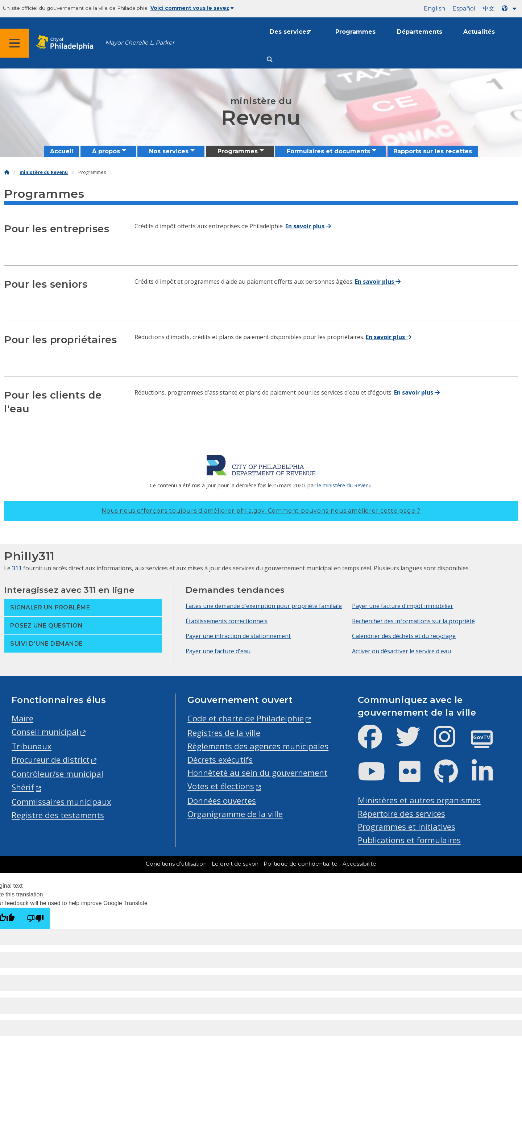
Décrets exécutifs (220, 759)
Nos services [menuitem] (168, 151)
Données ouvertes (221, 800)
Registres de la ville (223, 732)
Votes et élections (220, 786)
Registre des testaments (58, 815)
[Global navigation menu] (14, 43)
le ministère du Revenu (344, 485)
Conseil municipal (45, 731)
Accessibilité (359, 864)
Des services (290, 31)
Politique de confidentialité (300, 864)
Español (464, 8)
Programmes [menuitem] (238, 151)
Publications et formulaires (409, 840)
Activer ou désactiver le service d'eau (401, 651)
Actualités (479, 31)
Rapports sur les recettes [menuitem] (432, 151)
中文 (488, 8)
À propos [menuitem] (106, 151)
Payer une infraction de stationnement (238, 636)
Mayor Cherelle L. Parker (139, 42)
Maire (22, 718)
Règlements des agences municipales (257, 746)
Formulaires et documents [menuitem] (328, 151)
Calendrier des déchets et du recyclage (404, 636)
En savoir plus (308, 226)
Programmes (355, 31)
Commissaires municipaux (61, 801)
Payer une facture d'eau (218, 651)
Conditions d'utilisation (176, 864)
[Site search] (269, 59)
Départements (419, 31)
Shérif (23, 787)
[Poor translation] (35, 918)
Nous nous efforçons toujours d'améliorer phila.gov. (261, 510)
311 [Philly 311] (17, 568)
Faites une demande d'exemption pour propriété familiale (264, 606)
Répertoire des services (401, 813)
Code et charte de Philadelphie (245, 718)
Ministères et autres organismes (419, 800)
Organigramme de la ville (235, 814)
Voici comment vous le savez (192, 8)
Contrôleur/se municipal (57, 773)
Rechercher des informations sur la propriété (413, 621)
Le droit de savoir (235, 864)
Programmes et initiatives (406, 826)
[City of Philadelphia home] (67, 43)
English (434, 8)
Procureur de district (51, 759)
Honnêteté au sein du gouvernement (257, 772)
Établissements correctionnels (227, 621)
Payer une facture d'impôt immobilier (402, 606)
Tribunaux (31, 746)
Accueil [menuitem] (61, 151)
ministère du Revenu (44, 172)
